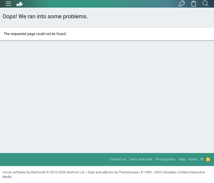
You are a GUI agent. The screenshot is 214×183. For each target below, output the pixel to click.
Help (181, 159)
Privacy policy (165, 159)
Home (192, 159)
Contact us (118, 159)
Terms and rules (140, 159)
